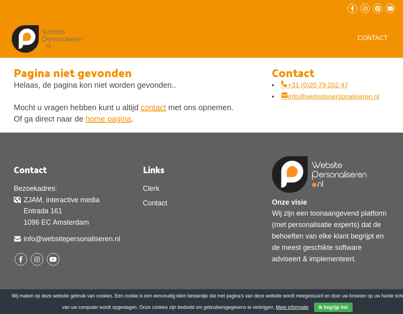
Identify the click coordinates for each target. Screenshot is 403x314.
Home (237, 37)
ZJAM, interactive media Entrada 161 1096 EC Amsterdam (57, 211)
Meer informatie (292, 307)
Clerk (151, 188)
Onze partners (293, 37)
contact (153, 107)
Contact (373, 38)
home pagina (108, 119)
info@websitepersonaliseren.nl (330, 96)
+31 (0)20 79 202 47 (314, 85)
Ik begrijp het (333, 307)
